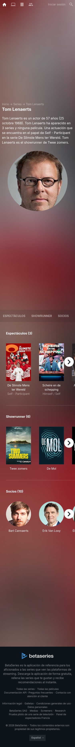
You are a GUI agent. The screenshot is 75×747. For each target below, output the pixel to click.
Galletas (29, 703)
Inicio (5, 104)
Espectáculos (14, 316)
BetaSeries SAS (18, 710)
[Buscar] (71, 4)
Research (60, 710)
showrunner (41, 316)
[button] (18, 519)
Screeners (46, 710)
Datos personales (37, 707)
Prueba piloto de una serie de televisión (31, 714)
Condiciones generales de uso (53, 703)
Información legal (12, 703)
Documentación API (15, 692)
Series (17, 104)
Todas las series (25, 688)
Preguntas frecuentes (41, 692)
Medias (34, 710)
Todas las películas (48, 688)
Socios (63, 316)
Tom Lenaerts (35, 104)
